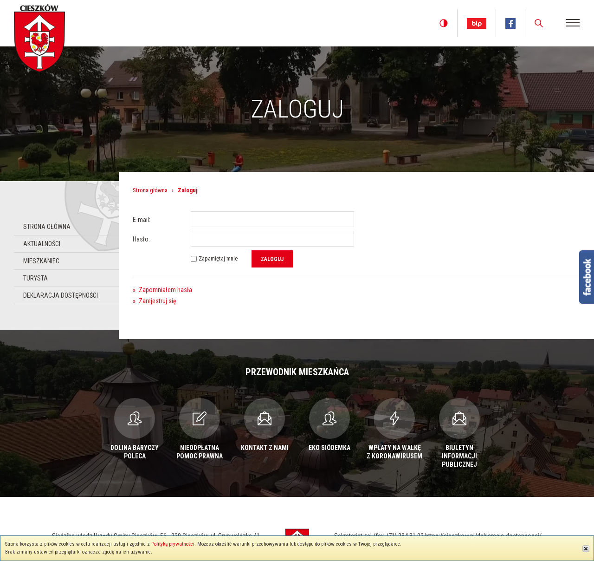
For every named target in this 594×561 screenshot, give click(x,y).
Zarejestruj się (154, 301)
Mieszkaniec (41, 261)
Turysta (35, 278)
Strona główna (47, 226)
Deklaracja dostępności (60, 295)
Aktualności (41, 244)
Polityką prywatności (172, 544)
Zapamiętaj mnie (218, 258)
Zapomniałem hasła (162, 290)
